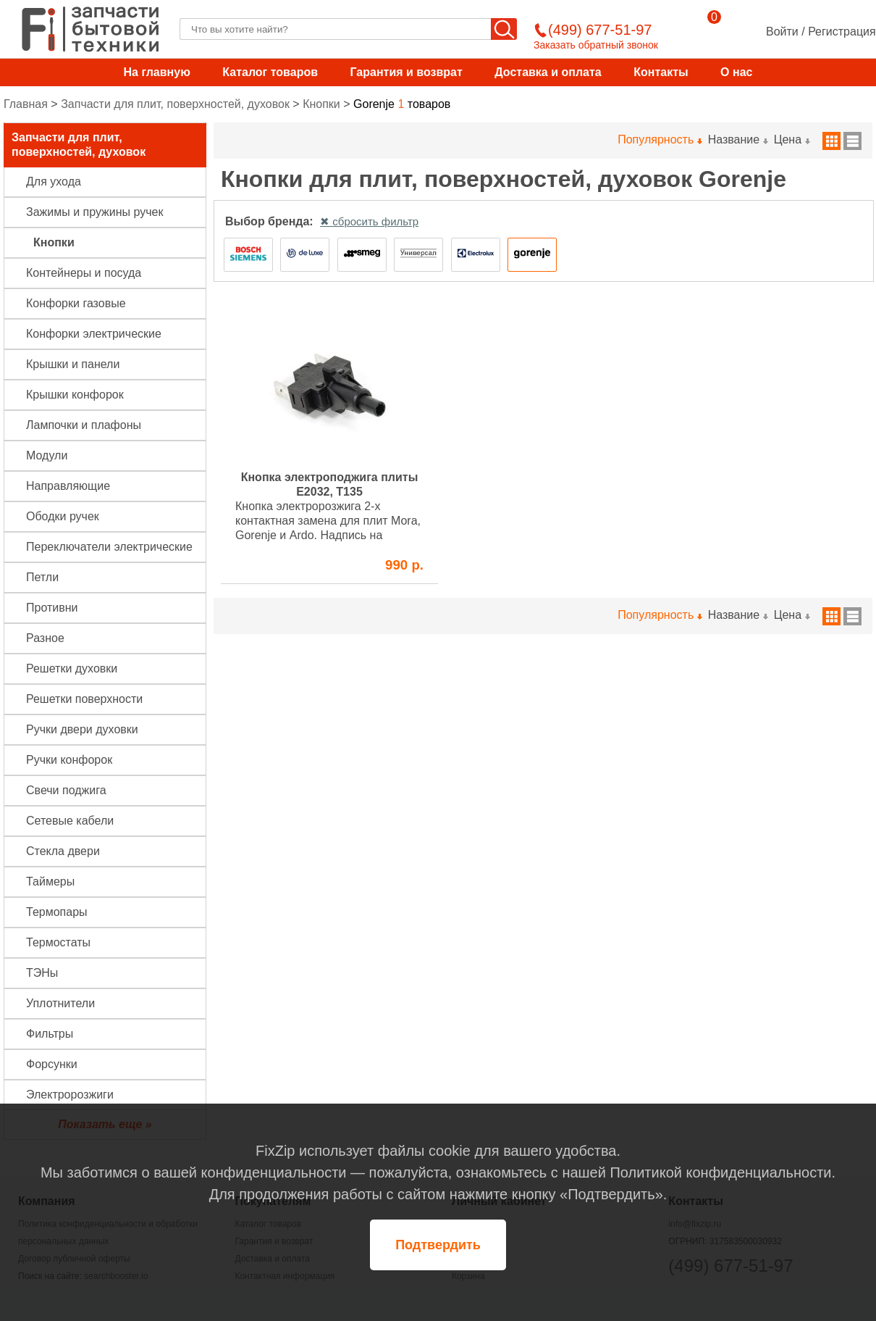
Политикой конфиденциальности (720, 1172)
